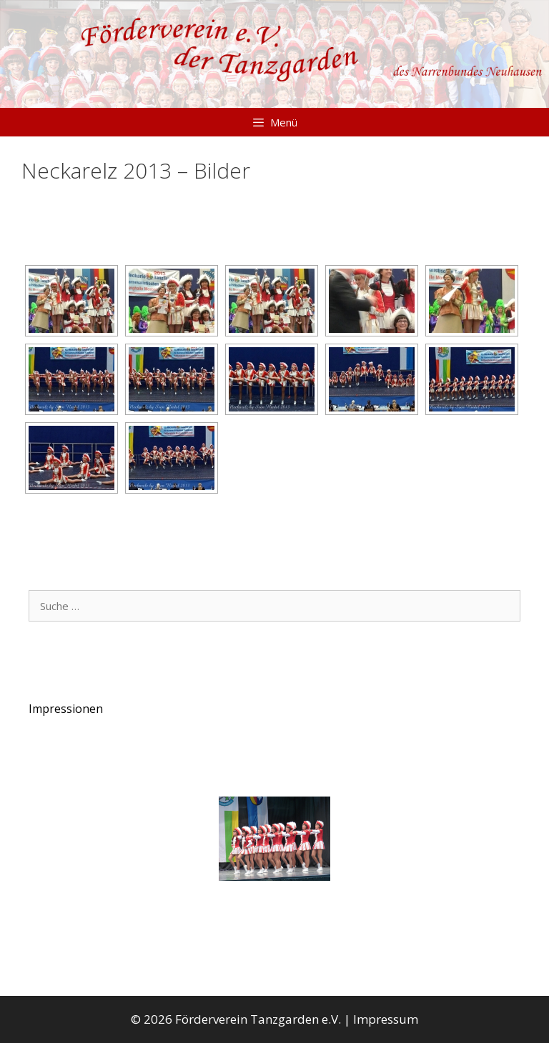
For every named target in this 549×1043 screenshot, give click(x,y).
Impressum (385, 1019)
